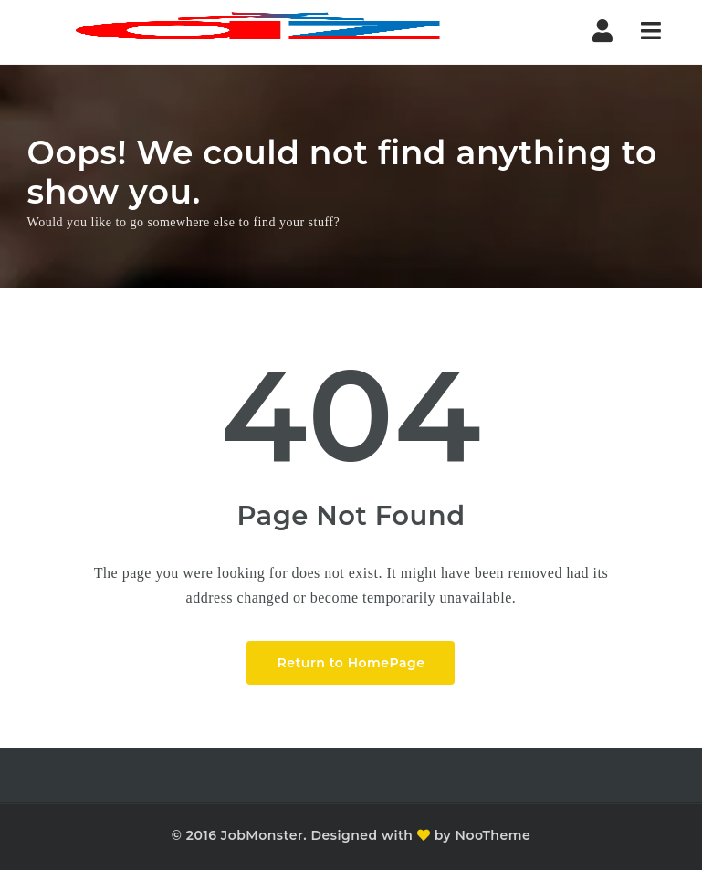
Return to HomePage (350, 663)
